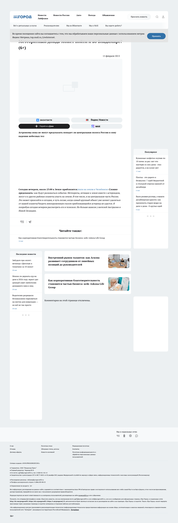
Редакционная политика (80, 446)
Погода (91, 15)
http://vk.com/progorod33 (19, 501)
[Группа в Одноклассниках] (124, 435)
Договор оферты (16, 452)
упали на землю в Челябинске (92, 189)
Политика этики (46, 446)
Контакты (75, 449)
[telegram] (30, 222)
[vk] (22, 222)
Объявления (108, 15)
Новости (42, 15)
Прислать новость (139, 16)
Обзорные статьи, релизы (50, 449)
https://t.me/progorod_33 (56, 501)
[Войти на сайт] (163, 16)
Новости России (61, 15)
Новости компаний (47, 452)
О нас (12, 446)
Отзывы (12, 449)
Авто (78, 15)
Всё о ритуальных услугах (25, 25)
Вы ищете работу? (113, 25)
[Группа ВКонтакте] (44, 120)
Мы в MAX (93, 25)
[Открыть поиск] (157, 16)
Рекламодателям (51, 25)
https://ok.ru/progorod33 (37, 501)
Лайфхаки (43, 18)
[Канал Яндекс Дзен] (44, 126)
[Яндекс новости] (96, 120)
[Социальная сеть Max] (96, 126)
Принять (156, 36)
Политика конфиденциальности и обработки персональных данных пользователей (84, 454)
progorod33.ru (83, 495)
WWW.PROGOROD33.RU (31, 463)
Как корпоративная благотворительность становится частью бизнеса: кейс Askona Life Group (70, 240)
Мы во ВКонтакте (74, 25)
